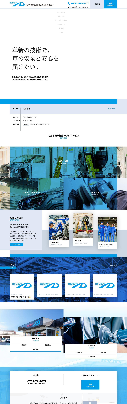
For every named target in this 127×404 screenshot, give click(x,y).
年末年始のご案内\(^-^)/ (29, 95)
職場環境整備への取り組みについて (39, 102)
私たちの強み (17, 11)
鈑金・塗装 (33, 11)
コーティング (64, 11)
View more (112, 87)
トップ (61, 403)
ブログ (95, 11)
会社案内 (79, 11)
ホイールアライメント (48, 11)
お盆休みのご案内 (27, 98)
